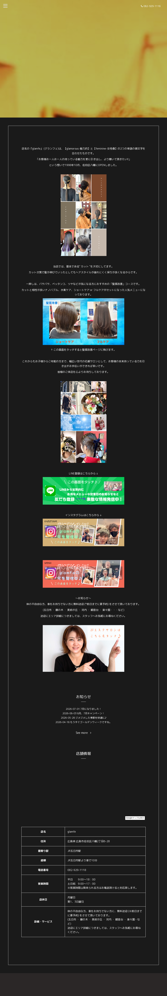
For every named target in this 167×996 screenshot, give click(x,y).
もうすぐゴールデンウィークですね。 (91, 722)
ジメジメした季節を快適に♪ (91, 717)
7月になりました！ (90, 709)
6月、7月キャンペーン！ (91, 713)
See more (83, 732)
